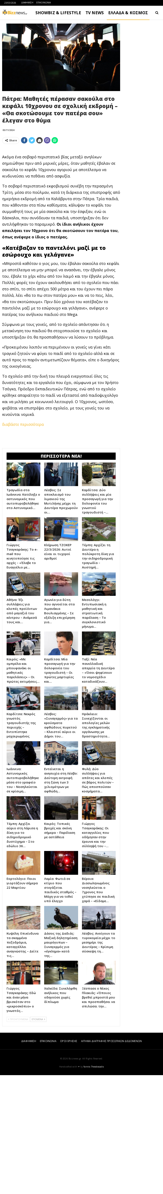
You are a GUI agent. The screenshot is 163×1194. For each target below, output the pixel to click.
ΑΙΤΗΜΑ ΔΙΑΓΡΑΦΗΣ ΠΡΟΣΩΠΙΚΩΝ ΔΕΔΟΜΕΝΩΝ (111, 1160)
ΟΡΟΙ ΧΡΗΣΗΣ (68, 1160)
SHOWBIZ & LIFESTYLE (58, 12)
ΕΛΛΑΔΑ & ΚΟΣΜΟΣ (128, 12)
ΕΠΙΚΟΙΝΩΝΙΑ (43, 2)
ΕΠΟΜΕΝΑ (38, 1138)
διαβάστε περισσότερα (23, 483)
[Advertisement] (61, 177)
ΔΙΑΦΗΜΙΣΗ (27, 2)
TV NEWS (95, 12)
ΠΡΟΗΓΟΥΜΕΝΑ (18, 1138)
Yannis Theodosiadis (93, 1185)
